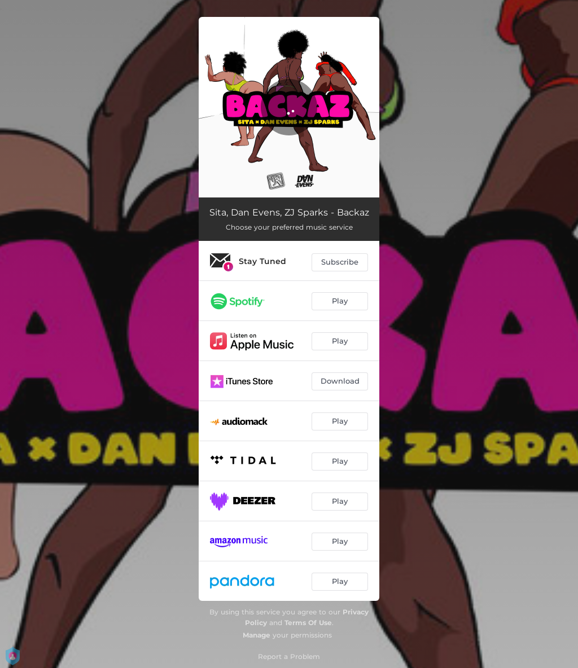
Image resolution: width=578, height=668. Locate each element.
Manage (256, 635)
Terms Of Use (308, 622)
